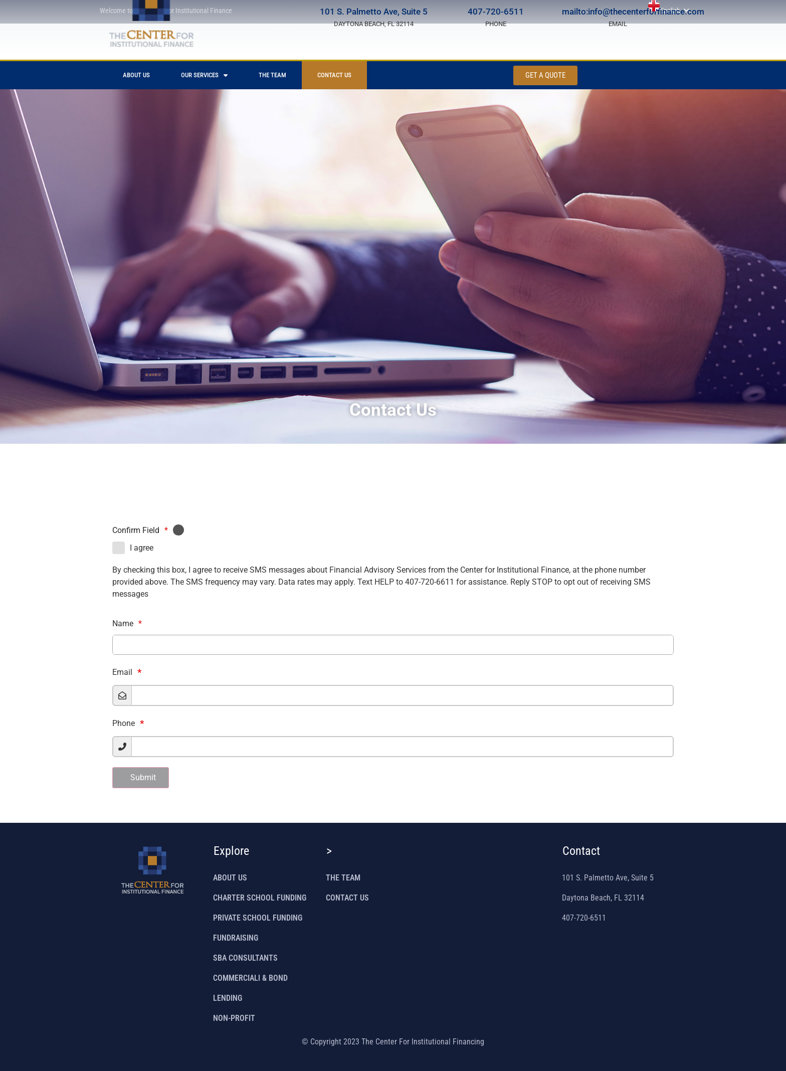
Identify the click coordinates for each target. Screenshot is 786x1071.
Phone (123, 724)
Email (122, 672)
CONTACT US (334, 75)
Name (127, 623)
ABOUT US (136, 75)
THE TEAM (272, 75)
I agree (141, 548)
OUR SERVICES (204, 75)
